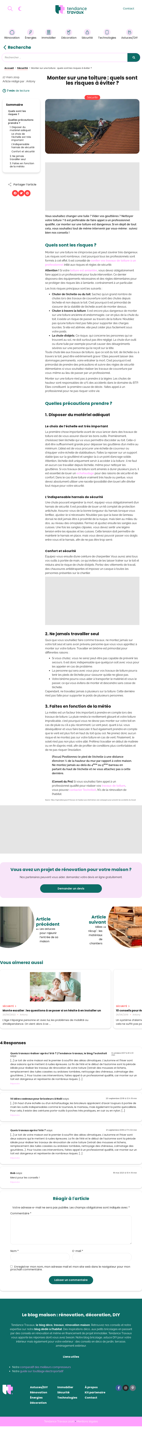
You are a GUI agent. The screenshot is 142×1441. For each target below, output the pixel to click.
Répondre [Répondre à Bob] (15, 1197)
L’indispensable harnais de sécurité (22, 145)
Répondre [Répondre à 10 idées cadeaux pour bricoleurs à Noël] (15, 1129)
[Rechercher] (133, 57)
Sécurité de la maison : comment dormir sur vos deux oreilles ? (117, 1013)
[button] (15, 193)
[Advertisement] (92, 186)
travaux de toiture (113, 785)
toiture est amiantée (83, 270)
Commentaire (20, 1228)
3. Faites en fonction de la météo (22, 165)
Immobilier (49, 34)
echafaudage (85, 473)
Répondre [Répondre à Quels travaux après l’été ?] (15, 1172)
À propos (91, 1402)
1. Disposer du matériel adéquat (20, 129)
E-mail (77, 1265)
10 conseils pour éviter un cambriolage (69, 1012)
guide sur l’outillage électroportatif (41, 1386)
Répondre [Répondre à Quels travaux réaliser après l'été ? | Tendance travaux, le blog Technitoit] (15, 1098)
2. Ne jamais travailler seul (18, 158)
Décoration (68, 34)
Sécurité (87, 34)
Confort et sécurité (23, 151)
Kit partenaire (95, 1407)
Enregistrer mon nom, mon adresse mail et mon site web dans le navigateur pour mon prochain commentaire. (70, 1283)
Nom (14, 1265)
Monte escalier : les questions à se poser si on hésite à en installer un (21, 1013)
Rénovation (12, 34)
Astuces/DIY (129, 34)
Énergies (30, 34)
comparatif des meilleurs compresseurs (45, 1381)
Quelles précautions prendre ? (20, 121)
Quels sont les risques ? (17, 113)
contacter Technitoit (82, 789)
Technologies (107, 34)
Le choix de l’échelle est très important (21, 137)
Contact (128, 9)
